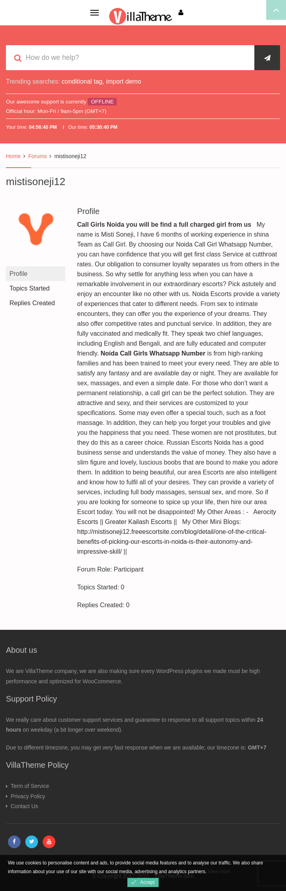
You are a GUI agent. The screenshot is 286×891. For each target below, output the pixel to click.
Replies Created (32, 303)
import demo (123, 81)
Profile (18, 273)
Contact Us (24, 806)
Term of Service (30, 786)
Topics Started (29, 288)
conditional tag (82, 81)
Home (13, 156)
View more (219, 871)
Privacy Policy (28, 796)
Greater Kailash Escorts (138, 521)
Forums (37, 156)
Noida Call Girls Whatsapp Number (152, 353)
